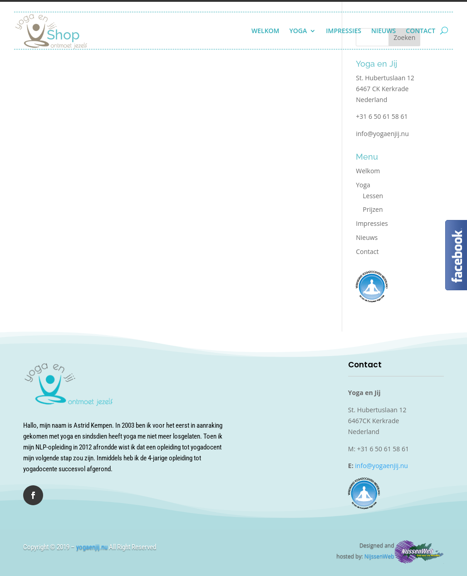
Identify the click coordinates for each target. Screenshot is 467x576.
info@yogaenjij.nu (382, 133)
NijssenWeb (379, 556)
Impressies (343, 30)
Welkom (265, 30)
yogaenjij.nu (92, 547)
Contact (420, 30)
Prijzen (373, 209)
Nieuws (383, 30)
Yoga (298, 30)
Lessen (373, 195)
